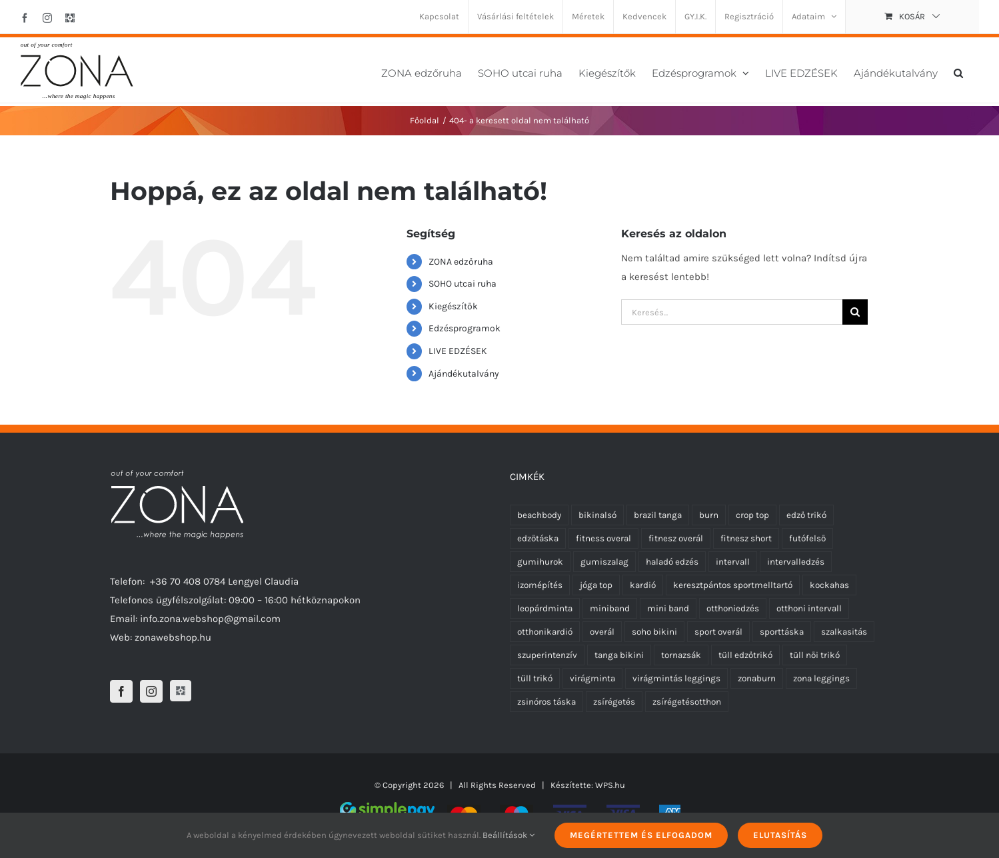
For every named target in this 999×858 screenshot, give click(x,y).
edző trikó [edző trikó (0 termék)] (806, 515)
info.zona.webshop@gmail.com (210, 619)
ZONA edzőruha (461, 261)
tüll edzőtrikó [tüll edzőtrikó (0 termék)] (745, 655)
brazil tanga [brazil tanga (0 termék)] (658, 515)
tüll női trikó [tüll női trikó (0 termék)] (815, 655)
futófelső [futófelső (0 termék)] (807, 538)
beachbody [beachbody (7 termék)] (539, 515)
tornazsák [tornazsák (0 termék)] (681, 655)
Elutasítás (780, 835)
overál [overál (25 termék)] (602, 632)
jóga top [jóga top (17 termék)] (596, 585)
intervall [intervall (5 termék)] (733, 562)
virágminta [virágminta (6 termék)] (592, 678)
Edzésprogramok (464, 328)
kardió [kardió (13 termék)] (643, 585)
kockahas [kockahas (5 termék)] (829, 585)
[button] (958, 71)
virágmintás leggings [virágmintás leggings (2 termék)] (676, 678)
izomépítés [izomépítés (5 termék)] (539, 585)
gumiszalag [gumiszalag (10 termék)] (604, 562)
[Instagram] (151, 691)
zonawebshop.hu (173, 637)
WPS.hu (610, 785)
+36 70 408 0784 (187, 581)
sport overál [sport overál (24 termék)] (718, 632)
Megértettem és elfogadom (641, 835)
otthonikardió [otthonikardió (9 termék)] (544, 632)
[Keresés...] (731, 312)
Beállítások (508, 835)
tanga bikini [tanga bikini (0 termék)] (619, 655)
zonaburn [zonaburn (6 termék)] (757, 678)
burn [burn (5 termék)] (708, 515)
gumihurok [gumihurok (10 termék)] (540, 562)
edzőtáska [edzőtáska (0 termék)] (537, 538)
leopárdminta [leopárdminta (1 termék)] (544, 608)
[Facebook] (121, 691)
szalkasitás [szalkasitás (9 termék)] (844, 632)
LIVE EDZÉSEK (458, 351)
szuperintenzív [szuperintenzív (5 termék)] (547, 655)
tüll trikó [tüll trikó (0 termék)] (534, 678)
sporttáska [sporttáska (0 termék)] (782, 632)
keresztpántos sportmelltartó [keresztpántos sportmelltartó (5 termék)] (732, 585)
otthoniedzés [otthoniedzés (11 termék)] (732, 608)
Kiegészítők (453, 306)
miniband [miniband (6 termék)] (610, 608)
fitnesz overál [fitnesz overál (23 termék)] (675, 538)
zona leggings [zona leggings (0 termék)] (821, 678)
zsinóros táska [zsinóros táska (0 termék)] (546, 702)
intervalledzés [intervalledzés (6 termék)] (795, 562)
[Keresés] (855, 312)
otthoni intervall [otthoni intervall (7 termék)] (809, 608)
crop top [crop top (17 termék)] (752, 515)
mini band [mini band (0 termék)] (668, 608)
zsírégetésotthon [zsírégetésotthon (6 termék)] (686, 702)
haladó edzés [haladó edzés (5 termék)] (672, 562)
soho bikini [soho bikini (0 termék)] (654, 632)
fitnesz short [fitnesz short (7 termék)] (746, 538)
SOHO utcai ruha (463, 283)
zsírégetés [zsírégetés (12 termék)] (614, 702)
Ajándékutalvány (464, 373)
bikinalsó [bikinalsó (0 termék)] (597, 515)
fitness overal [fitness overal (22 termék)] (603, 538)
